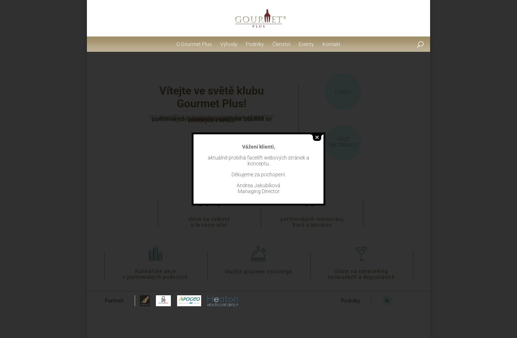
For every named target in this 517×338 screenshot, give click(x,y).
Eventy (306, 44)
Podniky (255, 44)
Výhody (228, 44)
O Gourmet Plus (194, 44)
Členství (281, 44)
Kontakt (331, 44)
